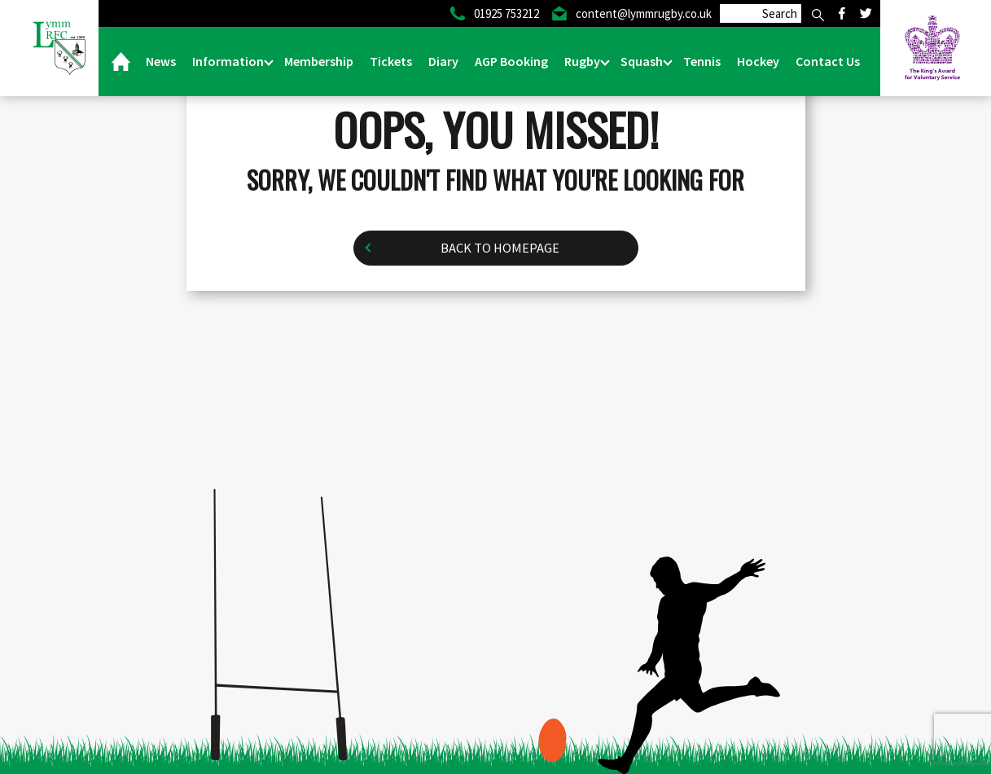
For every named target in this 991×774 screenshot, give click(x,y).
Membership (318, 61)
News (161, 61)
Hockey (758, 61)
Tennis (702, 61)
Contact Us (828, 61)
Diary (443, 61)
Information (229, 61)
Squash (642, 61)
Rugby (583, 61)
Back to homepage (499, 248)
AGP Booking (511, 61)
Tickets (391, 61)
